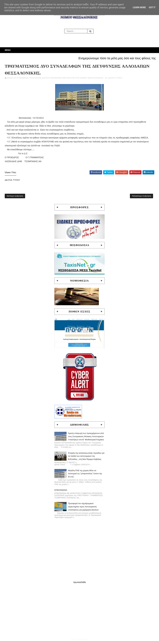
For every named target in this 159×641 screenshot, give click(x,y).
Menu (8, 50)
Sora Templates (79, 639)
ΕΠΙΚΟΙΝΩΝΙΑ (60, 490)
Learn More (139, 7)
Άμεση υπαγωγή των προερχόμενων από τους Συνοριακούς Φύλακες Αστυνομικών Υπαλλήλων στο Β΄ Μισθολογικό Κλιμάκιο (86, 436)
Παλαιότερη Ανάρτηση (141, 196)
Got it (152, 7)
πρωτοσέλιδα (79, 582)
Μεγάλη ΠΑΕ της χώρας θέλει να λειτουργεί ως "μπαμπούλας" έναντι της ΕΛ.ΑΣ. (85, 473)
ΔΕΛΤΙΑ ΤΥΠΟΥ (115, 78)
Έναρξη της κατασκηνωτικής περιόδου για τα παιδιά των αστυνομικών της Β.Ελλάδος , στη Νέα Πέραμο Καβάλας (86, 456)
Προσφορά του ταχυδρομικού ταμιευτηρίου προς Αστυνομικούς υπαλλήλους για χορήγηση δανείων (83, 506)
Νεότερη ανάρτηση (15, 196)
